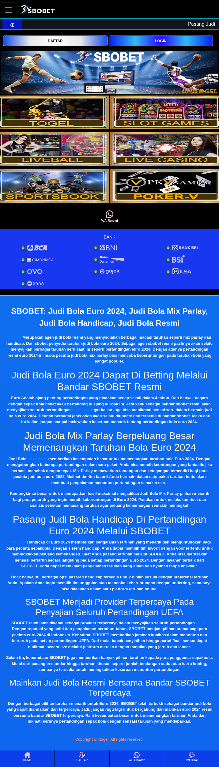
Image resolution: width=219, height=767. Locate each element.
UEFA (201, 623)
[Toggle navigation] (8, 9)
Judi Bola (17, 542)
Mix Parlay (37, 459)
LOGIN (161, 41)
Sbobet (14, 337)
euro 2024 (81, 410)
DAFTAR (55, 41)
